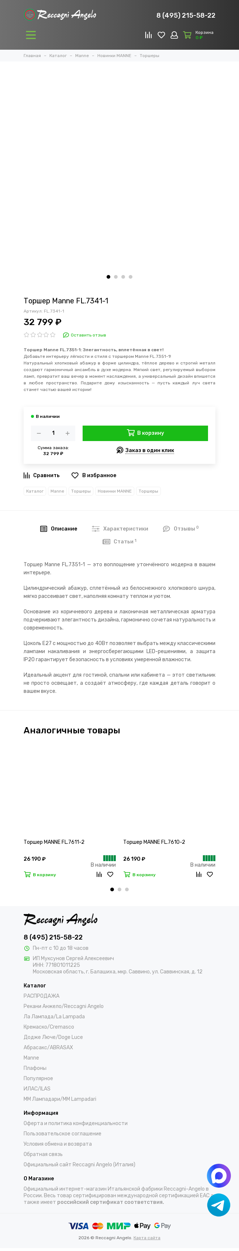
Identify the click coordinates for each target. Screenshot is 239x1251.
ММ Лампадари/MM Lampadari (60, 1099)
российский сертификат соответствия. (110, 1202)
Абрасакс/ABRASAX (48, 1047)
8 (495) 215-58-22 (185, 15)
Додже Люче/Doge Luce (53, 1037)
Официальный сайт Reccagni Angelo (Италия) (79, 1165)
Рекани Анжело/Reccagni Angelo (64, 1006)
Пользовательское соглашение (62, 1134)
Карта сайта (147, 1237)
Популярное (38, 1078)
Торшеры (81, 491)
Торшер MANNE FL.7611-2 (54, 842)
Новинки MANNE (115, 491)
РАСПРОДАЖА (41, 996)
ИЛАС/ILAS (37, 1089)
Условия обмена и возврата (58, 1144)
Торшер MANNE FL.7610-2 (154, 842)
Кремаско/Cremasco (49, 1027)
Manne (57, 491)
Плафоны (35, 1068)
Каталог (35, 491)
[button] (108, 277)
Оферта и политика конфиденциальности (76, 1123)
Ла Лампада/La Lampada (54, 1017)
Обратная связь (43, 1154)
